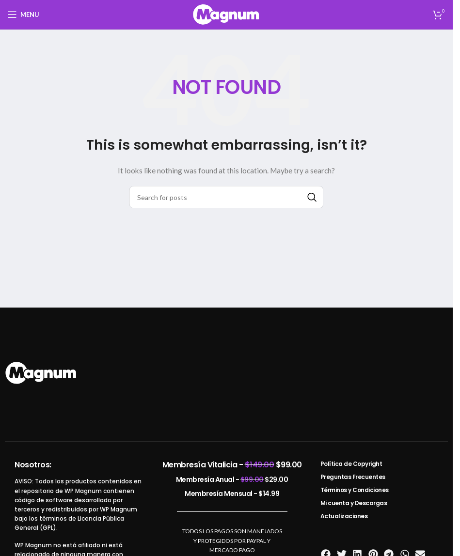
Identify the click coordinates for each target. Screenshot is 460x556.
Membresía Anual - (232, 479)
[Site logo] (226, 14)
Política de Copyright (351, 464)
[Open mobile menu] (23, 14)
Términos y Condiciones (354, 490)
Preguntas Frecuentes (352, 477)
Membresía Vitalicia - (232, 464)
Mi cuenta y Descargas (353, 503)
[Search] (226, 197)
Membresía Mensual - (232, 493)
